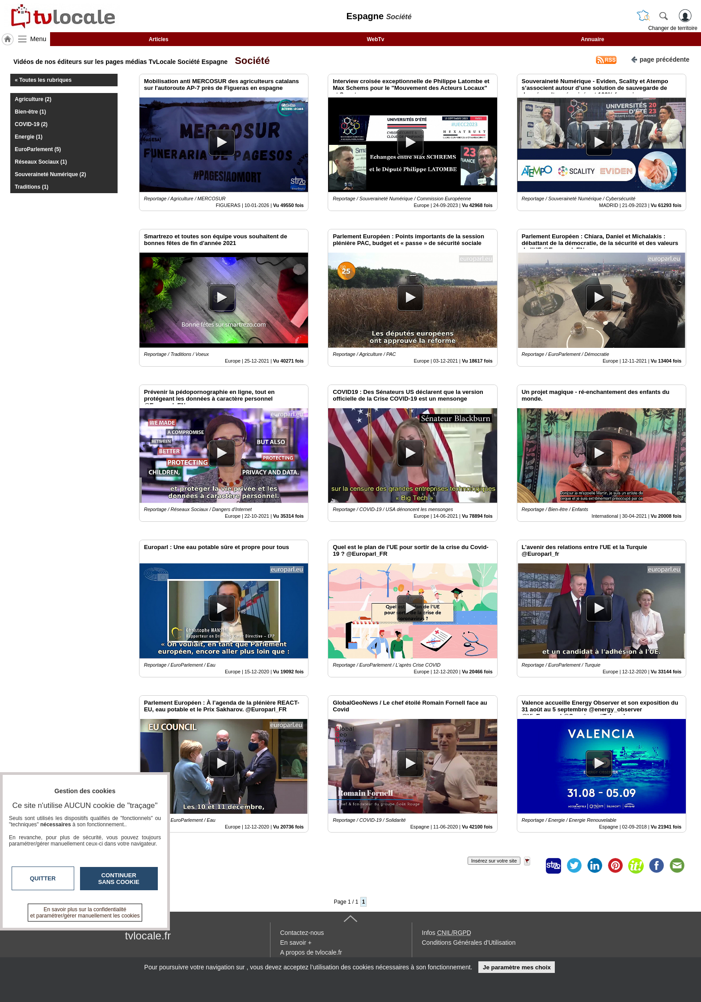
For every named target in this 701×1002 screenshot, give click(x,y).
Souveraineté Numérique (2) (50, 174)
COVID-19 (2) (31, 124)
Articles (159, 39)
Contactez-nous (302, 932)
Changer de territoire (672, 28)
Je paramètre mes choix (517, 967)
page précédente (660, 59)
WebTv (375, 39)
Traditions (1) (31, 187)
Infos (446, 932)
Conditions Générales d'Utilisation (469, 942)
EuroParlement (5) (38, 149)
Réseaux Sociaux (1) (41, 162)
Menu (38, 38)
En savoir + (296, 942)
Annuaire (592, 39)
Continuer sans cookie (118, 878)
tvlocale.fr (148, 936)
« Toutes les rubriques (43, 80)
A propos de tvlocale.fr (311, 952)
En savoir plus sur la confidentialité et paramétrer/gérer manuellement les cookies (85, 912)
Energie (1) (28, 137)
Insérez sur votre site (494, 860)
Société (249, 60)
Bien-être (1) (30, 112)
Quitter (43, 878)
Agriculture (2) (33, 99)
